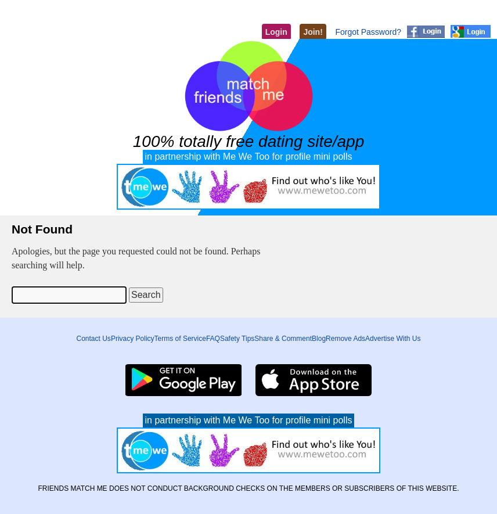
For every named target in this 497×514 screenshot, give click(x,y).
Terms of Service (180, 339)
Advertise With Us (392, 339)
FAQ (213, 339)
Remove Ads (345, 339)
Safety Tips (237, 339)
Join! (312, 32)
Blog (319, 339)
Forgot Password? (368, 32)
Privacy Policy (132, 339)
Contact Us (94, 339)
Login (276, 32)
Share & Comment (283, 339)
